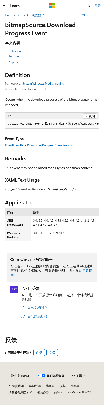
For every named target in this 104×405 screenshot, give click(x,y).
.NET (19, 15)
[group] (52, 124)
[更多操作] (95, 15)
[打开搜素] (89, 6)
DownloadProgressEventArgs (48, 145)
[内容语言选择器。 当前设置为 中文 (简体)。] (20, 375)
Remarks (13, 56)
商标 (57, 392)
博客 (49, 386)
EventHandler (15, 145)
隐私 (74, 386)
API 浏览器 (34, 15)
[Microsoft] (52, 5)
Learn (8, 15)
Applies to (14, 62)
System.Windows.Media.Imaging (43, 83)
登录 (98, 6)
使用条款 (43, 392)
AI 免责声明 (16, 386)
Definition (14, 51)
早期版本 (35, 386)
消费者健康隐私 (18, 392)
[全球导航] (4, 6)
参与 (63, 386)
